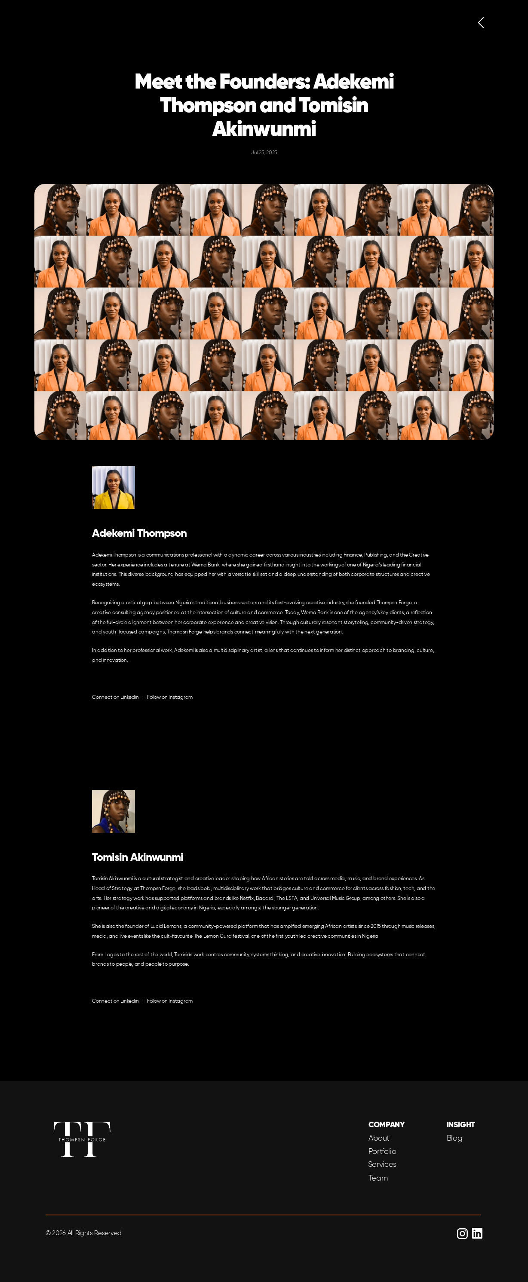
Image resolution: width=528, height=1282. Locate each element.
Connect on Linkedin (115, 697)
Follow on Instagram (170, 697)
